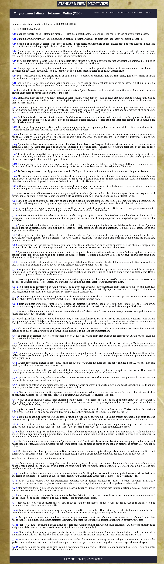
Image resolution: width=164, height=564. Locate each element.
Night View (98, 4)
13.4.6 (14, 480)
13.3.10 (15, 392)
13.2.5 (14, 225)
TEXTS (112, 13)
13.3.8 (14, 377)
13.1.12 (14, 117)
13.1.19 (14, 176)
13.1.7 (14, 75)
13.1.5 (14, 61)
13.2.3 (14, 208)
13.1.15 (14, 144)
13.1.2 (14, 38)
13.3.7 (14, 370)
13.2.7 (14, 245)
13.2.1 (14, 193)
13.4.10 (15, 510)
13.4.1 (14, 431)
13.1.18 (14, 171)
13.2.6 (14, 235)
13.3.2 (14, 328)
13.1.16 (14, 154)
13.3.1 (14, 318)
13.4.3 (14, 451)
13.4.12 (15, 524)
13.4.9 (14, 502)
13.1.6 (14, 68)
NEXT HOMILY (94, 559)
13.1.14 (14, 134)
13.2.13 (15, 296)
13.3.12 (15, 409)
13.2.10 (15, 269)
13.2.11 (14, 279)
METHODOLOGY (123, 13)
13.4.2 (14, 441)
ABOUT (104, 13)
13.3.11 (14, 399)
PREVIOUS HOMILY (74, 559)
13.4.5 (14, 473)
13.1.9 (14, 90)
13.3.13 (15, 416)
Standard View (71, 4)
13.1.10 (14, 97)
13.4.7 (14, 488)
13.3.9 (14, 385)
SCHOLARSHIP (137, 13)
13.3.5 (14, 353)
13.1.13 (14, 127)
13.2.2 (14, 200)
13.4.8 (14, 495)
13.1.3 (14, 43)
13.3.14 (15, 424)
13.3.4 (14, 343)
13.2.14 (15, 303)
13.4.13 (15, 532)
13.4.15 (15, 547)
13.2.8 (14, 252)
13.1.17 (14, 164)
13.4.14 (15, 539)
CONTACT (148, 13)
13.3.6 (14, 362)
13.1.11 (14, 107)
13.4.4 (14, 463)
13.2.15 (15, 311)
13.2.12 (15, 286)
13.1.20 (15, 186)
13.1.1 (14, 34)
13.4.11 (14, 517)
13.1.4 (14, 51)
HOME (96, 13)
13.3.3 (14, 335)
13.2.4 (14, 215)
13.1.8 (14, 83)
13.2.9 (14, 262)
